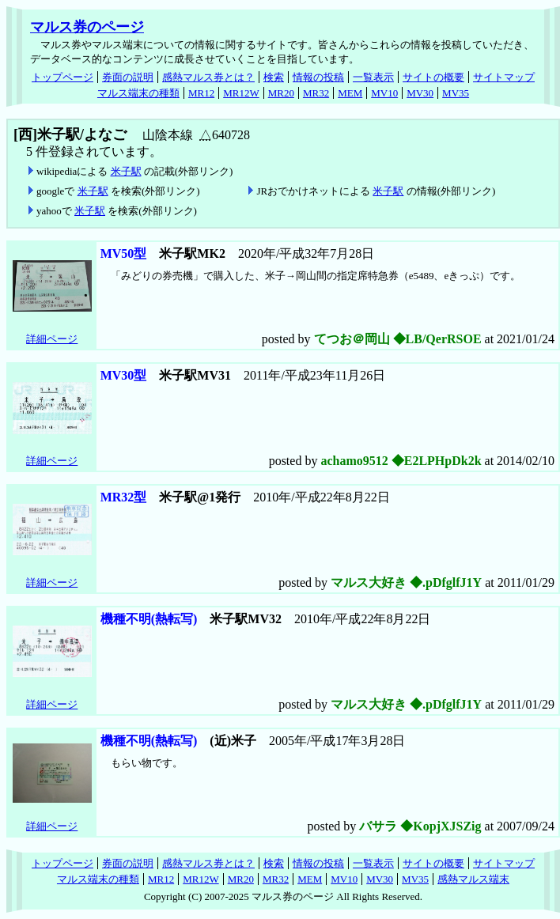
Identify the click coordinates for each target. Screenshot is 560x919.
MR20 (281, 93)
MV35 (455, 93)
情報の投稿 (318, 77)
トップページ (62, 77)
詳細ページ (52, 339)
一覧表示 (373, 77)
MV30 (420, 93)
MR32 (316, 93)
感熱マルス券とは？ (208, 77)
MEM (350, 93)
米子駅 (126, 171)
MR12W (241, 93)
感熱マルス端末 (473, 879)
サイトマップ (504, 77)
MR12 (201, 93)
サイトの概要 (433, 77)
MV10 (384, 93)
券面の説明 (127, 77)
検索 (273, 77)
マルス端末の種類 (138, 93)
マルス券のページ (87, 27)
